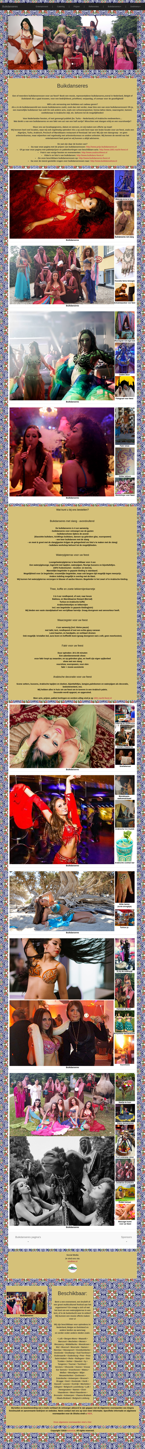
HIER (89, 1413)
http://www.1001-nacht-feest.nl (113, 150)
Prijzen (77, 6)
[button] (28, 1238)
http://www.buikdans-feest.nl (90, 155)
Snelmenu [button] (135, 6)
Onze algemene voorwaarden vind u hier (72, 1422)
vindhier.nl (72, 1261)
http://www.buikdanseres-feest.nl (94, 158)
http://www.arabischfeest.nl (94, 152)
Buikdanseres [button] (114, 6)
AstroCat (71, 1430)
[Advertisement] (72, 1442)
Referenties (94, 6)
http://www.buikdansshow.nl (103, 161)
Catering (61, 6)
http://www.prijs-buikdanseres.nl (101, 147)
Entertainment (42, 6)
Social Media (73, 1255)
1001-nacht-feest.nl (103, 698)
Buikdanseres (10, 6)
